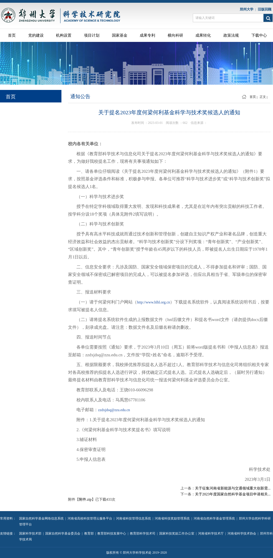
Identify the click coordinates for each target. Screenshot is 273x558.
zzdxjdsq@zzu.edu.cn (114, 410)
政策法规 (231, 35)
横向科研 (175, 35)
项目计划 (91, 35)
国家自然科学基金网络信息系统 (42, 518)
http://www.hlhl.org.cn (153, 302)
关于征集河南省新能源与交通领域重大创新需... (232, 488)
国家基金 (119, 35)
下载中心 (259, 35)
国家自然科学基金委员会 (63, 533)
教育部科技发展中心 (112, 533)
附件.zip (85, 499)
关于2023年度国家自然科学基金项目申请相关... (232, 494)
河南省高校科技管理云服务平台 (91, 518)
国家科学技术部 (31, 533)
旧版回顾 (265, 9)
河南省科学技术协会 (243, 533)
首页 (12, 35)
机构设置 (63, 35)
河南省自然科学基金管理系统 (215, 518)
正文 (263, 97)
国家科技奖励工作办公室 (177, 533)
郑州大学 (247, 9)
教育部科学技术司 (143, 533)
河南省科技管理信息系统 (134, 518)
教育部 (89, 533)
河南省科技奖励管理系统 (173, 518)
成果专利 (147, 35)
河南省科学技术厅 (211, 533)
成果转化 (203, 35)
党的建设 (36, 35)
